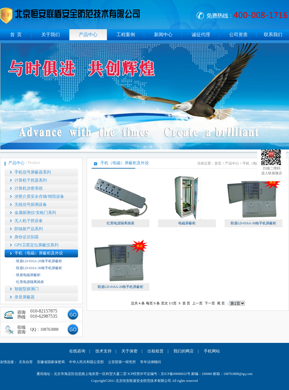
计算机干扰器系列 (30, 180)
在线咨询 (77, 351)
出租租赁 (155, 351)
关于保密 (129, 351)
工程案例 (125, 34)
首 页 (16, 34)
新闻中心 (163, 34)
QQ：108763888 (44, 329)
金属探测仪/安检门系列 (35, 212)
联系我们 (273, 34)
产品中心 (88, 34)
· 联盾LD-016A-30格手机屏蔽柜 (38, 268)
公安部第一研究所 (122, 362)
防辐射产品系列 (28, 229)
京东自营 (26, 362)
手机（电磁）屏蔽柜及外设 (38, 253)
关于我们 (50, 34)
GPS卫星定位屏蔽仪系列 (36, 245)
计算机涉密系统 (28, 188)
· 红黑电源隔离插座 (29, 282)
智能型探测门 (26, 289)
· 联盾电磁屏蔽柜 (27, 275)
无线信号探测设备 (30, 204)
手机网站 (212, 351)
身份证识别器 (26, 237)
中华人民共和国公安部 (86, 362)
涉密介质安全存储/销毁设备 (39, 196)
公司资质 (238, 34)
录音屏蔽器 (24, 297)
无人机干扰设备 (28, 221)
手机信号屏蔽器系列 (32, 172)
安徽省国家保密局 (51, 362)
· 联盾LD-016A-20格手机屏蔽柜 (38, 261)
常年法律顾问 (150, 362)
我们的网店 (183, 351)
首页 (217, 163)
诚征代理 (201, 34)
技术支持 (103, 351)
